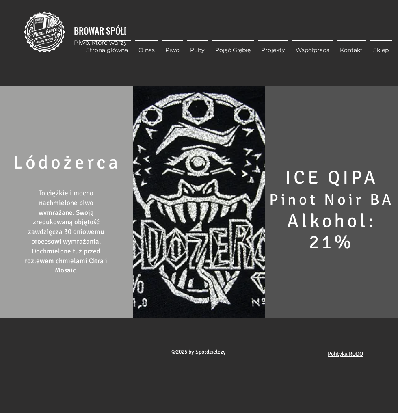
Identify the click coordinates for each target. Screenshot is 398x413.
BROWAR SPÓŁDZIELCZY (114, 30)
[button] (273, 46)
